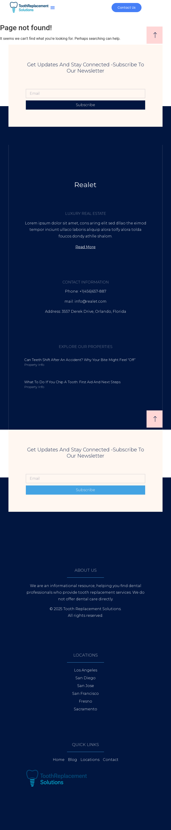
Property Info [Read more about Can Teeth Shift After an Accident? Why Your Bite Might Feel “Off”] (34, 365)
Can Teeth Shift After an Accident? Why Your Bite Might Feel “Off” (80, 360)
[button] (52, 7)
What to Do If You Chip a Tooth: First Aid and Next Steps (72, 382)
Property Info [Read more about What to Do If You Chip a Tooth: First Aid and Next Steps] (34, 387)
